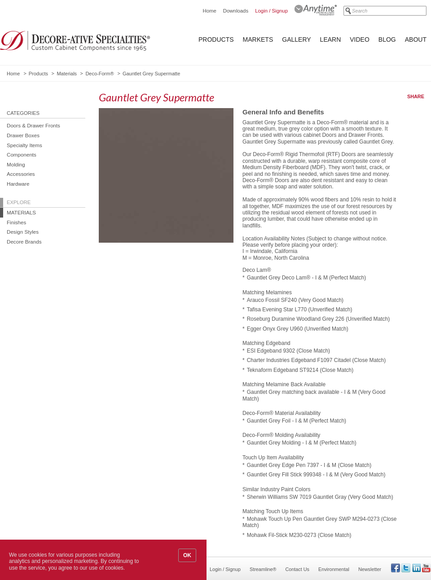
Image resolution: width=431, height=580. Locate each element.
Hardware (18, 184)
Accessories (21, 174)
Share (415, 96)
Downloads (235, 10)
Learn (330, 39)
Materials (67, 73)
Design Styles (23, 232)
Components (21, 154)
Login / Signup (271, 10)
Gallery (296, 39)
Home (209, 10)
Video (359, 39)
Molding (16, 164)
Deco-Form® (99, 73)
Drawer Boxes (23, 135)
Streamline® (263, 569)
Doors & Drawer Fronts (33, 125)
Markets (258, 39)
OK (187, 555)
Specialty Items (24, 145)
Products (216, 39)
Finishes (16, 222)
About (416, 39)
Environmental (333, 569)
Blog (387, 39)
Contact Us (297, 569)
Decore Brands (24, 241)
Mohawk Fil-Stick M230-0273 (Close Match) (299, 535)
